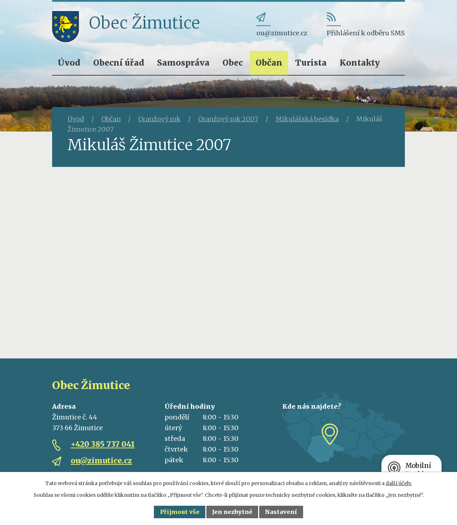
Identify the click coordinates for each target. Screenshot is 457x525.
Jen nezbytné (232, 511)
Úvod (69, 62)
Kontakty (360, 62)
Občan (269, 62)
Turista (311, 62)
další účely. (399, 483)
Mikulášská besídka (307, 119)
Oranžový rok (159, 119)
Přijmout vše (180, 511)
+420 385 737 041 (103, 444)
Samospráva (183, 62)
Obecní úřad (118, 62)
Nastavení (281, 511)
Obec (232, 62)
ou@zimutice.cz (101, 460)
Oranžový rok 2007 (228, 119)
